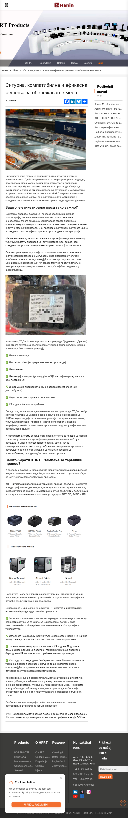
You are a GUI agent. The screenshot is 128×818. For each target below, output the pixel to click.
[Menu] (121, 5)
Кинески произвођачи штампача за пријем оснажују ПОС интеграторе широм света (64, 717)
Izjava (74, 63)
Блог (100, 63)
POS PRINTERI (22, 752)
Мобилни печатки (24, 761)
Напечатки (20, 756)
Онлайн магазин (42, 756)
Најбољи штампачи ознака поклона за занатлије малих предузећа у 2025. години (58, 713)
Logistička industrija (59, 761)
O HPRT (29, 63)
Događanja (45, 63)
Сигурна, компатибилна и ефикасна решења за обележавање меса (62, 70)
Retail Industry (59, 756)
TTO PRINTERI (22, 774)
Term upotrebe (91, 813)
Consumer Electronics (24, 765)
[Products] (7, 5)
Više (99, 96)
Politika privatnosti (67, 813)
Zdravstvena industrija (59, 765)
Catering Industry (59, 752)
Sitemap (107, 813)
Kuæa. (5, 70)
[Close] (61, 779)
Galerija (61, 63)
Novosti (88, 63)
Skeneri (18, 770)
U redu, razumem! (36, 806)
